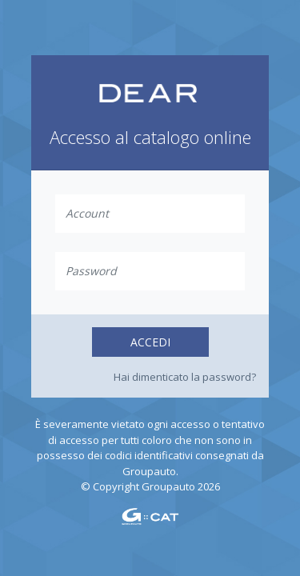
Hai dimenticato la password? (185, 377)
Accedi (150, 342)
